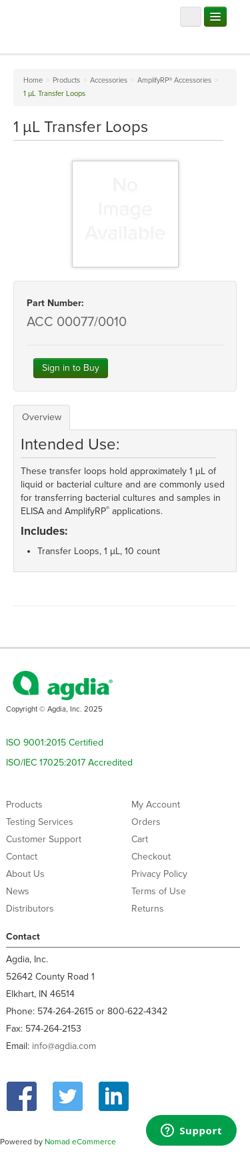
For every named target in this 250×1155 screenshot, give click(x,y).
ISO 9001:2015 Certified (54, 742)
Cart (139, 839)
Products (24, 804)
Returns (147, 908)
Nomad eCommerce (80, 1141)
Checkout (151, 856)
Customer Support (43, 839)
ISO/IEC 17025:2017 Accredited (69, 762)
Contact (21, 856)
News (17, 891)
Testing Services (39, 822)
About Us (25, 874)
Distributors (30, 908)
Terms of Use (158, 891)
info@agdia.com (64, 1046)
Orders (146, 822)
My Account (155, 804)
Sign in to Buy (70, 367)
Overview (41, 417)
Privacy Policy (159, 874)
